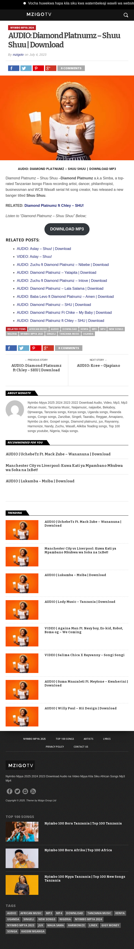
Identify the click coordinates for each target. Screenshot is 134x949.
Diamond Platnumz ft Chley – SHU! (54, 205)
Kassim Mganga (32, 931)
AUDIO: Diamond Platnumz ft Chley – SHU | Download (36, 367)
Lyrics (107, 739)
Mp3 (94, 329)
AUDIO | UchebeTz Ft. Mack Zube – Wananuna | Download (58, 454)
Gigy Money (110, 925)
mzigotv (18, 54)
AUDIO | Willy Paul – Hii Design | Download (80, 708)
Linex (93, 925)
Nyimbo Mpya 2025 (34, 739)
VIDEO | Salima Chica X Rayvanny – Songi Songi (84, 655)
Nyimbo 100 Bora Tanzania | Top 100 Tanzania (83, 823)
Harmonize (76, 925)
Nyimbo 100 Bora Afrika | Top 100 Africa (78, 850)
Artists (88, 739)
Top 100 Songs (65, 739)
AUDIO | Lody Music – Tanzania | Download (79, 602)
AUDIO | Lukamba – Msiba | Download (40, 481)
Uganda (88, 333)
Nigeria (12, 333)
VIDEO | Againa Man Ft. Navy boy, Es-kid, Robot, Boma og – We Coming (83, 630)
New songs (116, 329)
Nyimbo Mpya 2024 (88, 919)
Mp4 (102, 329)
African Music (38, 329)
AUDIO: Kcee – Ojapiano (98, 365)
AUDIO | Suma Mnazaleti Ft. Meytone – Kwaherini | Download (86, 683)
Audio (55, 329)
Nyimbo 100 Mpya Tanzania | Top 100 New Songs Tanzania (84, 878)
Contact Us (81, 747)
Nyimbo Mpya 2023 (31, 333)
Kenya (84, 329)
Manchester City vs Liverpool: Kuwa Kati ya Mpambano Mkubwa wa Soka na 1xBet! (64, 467)
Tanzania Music (69, 333)
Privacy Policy (55, 747)
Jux (40, 925)
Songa (12, 931)
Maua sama (55, 925)
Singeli (51, 333)
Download (69, 329)
